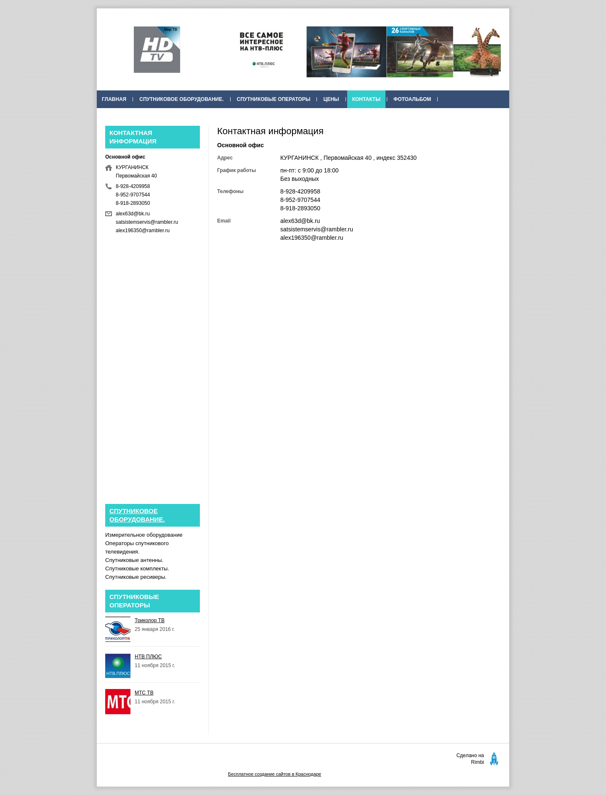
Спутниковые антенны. (134, 560)
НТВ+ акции (334, 117)
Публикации (287, 117)
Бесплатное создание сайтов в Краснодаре (274, 773)
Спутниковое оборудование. (181, 99)
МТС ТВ (144, 693)
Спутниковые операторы (274, 99)
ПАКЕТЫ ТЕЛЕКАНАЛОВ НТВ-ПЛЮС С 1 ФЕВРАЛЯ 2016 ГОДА (179, 117)
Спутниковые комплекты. (137, 568)
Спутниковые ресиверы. (136, 577)
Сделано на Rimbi (470, 759)
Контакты (366, 99)
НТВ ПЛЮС (148, 657)
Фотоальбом (412, 99)
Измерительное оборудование (144, 535)
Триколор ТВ (150, 620)
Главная (114, 99)
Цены (331, 99)
